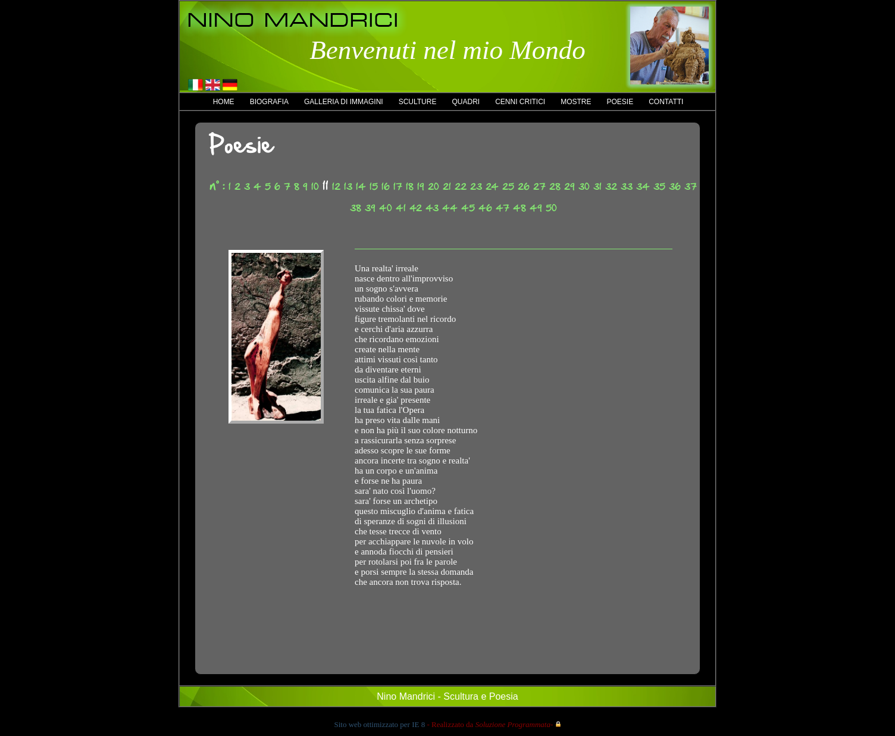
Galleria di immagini (343, 102)
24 (492, 186)
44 (450, 208)
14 (361, 186)
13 (348, 186)
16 (385, 186)
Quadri (466, 102)
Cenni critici (520, 102)
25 (508, 186)
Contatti (666, 102)
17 (397, 186)
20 (433, 186)
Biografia (269, 102)
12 (336, 186)
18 (410, 186)
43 (432, 208)
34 (643, 186)
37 (690, 186)
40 (385, 208)
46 (485, 208)
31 (597, 186)
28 (555, 186)
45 (468, 208)
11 (325, 185)
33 (627, 186)
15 (374, 186)
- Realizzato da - (490, 724)
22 (461, 186)
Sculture (418, 102)
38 (355, 208)
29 (569, 186)
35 (659, 186)
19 (420, 186)
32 (611, 186)
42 (415, 208)
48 (519, 208)
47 (502, 208)
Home (223, 102)
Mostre (576, 102)
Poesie (619, 102)
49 (536, 208)
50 (551, 208)
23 (476, 186)
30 (584, 186)
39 (370, 208)
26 (524, 186)
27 (539, 186)
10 (315, 186)
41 (401, 208)
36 (675, 186)
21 (447, 186)
